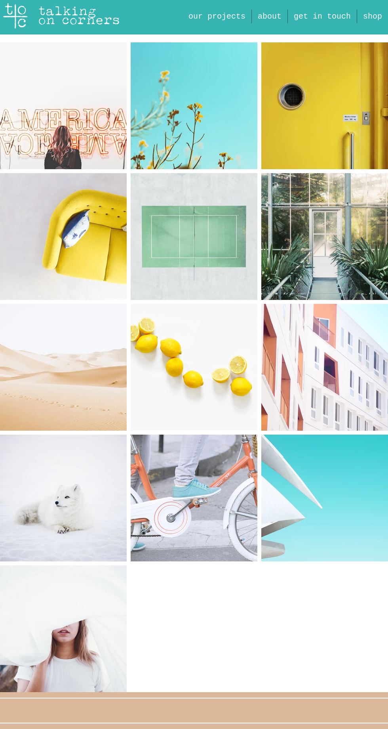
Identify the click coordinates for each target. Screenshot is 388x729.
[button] (269, 16)
